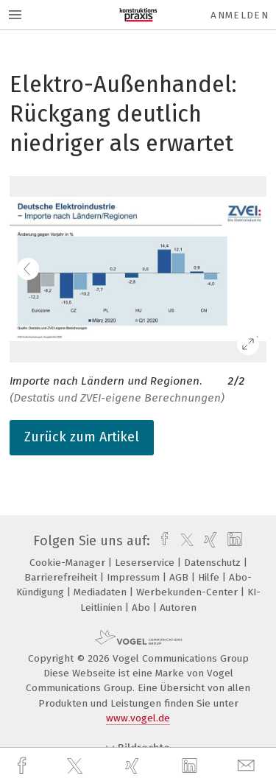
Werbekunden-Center (188, 592)
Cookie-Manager (68, 562)
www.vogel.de (138, 718)
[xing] (134, 766)
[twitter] (76, 766)
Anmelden (239, 15)
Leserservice (146, 562)
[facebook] (23, 766)
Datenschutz (214, 562)
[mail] (248, 766)
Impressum (135, 577)
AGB (180, 577)
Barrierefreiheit (62, 577)
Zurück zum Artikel (81, 437)
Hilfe (210, 577)
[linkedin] (191, 766)
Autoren (178, 607)
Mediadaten (102, 592)
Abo (142, 607)
